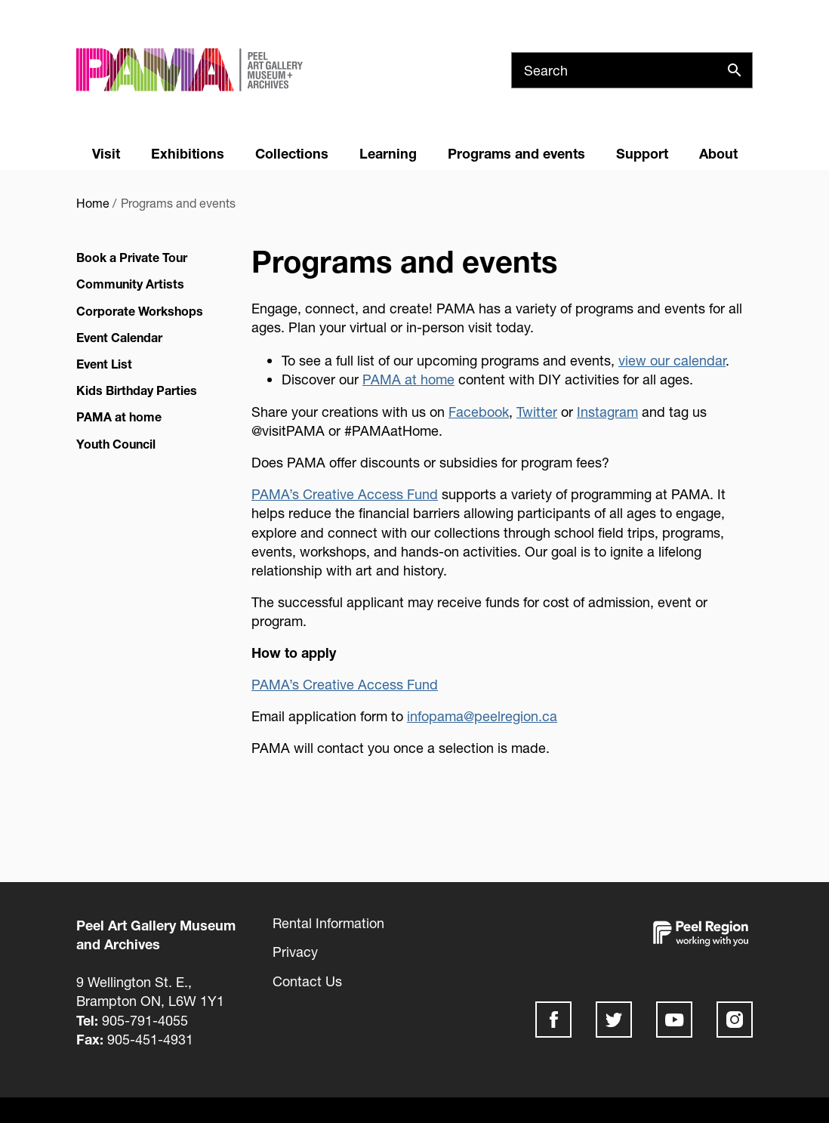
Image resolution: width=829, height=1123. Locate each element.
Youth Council (116, 444)
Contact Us (307, 981)
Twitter (536, 411)
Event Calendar (119, 337)
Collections (291, 153)
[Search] (632, 70)
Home (92, 203)
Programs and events (516, 153)
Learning (388, 153)
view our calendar (672, 360)
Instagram (607, 411)
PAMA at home (119, 416)
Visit (106, 153)
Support (642, 153)
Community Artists (130, 283)
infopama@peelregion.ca (482, 716)
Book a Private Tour (131, 257)
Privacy (295, 951)
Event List (104, 363)
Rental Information (328, 923)
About (718, 153)
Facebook (478, 411)
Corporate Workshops (139, 311)
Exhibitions (187, 153)
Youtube (674, 1019)
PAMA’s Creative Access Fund (344, 494)
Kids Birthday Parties (136, 390)
